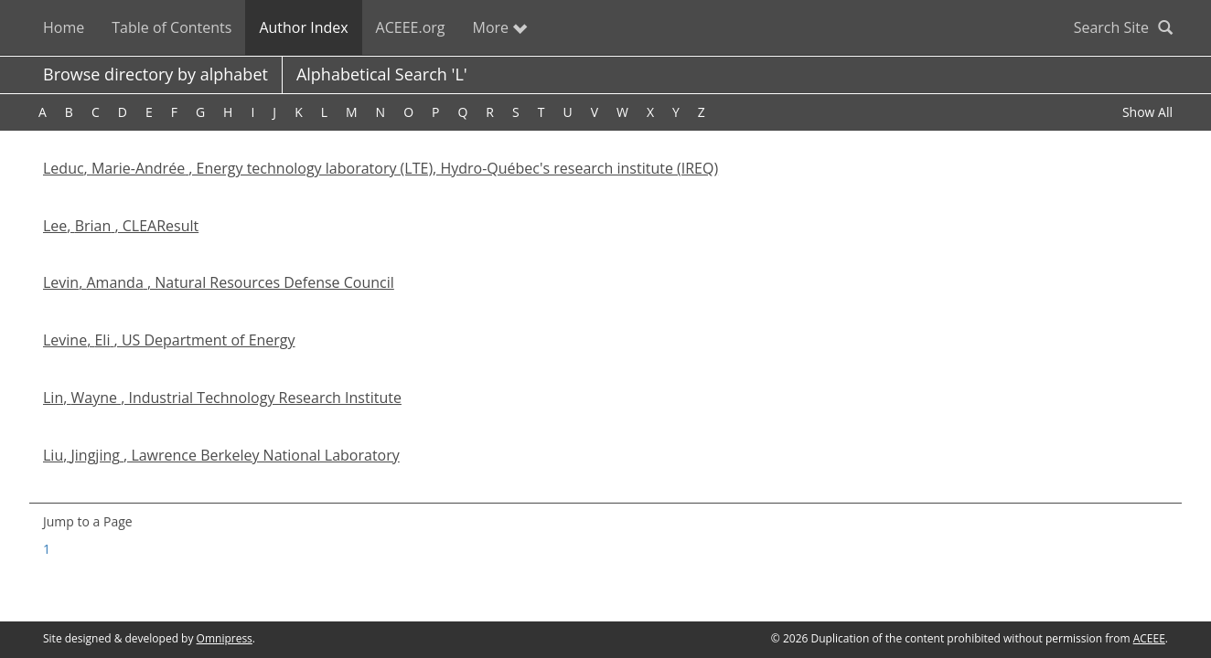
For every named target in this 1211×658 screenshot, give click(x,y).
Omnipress (224, 638)
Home (63, 27)
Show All (1147, 112)
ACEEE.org (410, 27)
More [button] (500, 27)
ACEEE (1149, 638)
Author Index (303, 27)
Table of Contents (171, 27)
